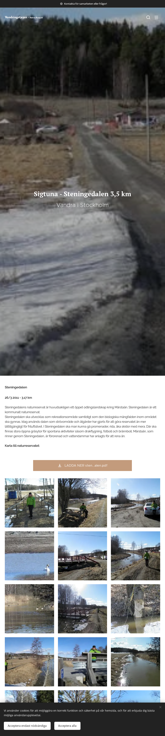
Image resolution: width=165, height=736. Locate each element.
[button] (148, 17)
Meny (156, 17)
